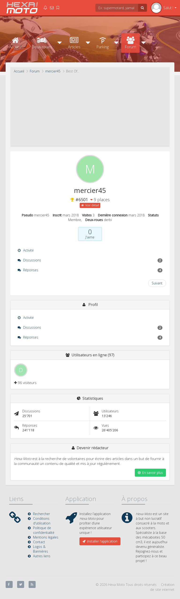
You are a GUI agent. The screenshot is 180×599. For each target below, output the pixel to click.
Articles (74, 43)
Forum (130, 43)
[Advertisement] (90, 109)
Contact (39, 542)
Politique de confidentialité (43, 530)
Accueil (15, 43)
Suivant (157, 283)
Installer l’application (99, 541)
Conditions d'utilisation (41, 520)
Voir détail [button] (90, 205)
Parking (102, 43)
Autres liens (41, 556)
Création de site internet (162, 587)
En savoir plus (150, 472)
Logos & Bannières (40, 549)
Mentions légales (45, 537)
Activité (26, 250)
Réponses (90, 270)
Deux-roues (42, 43)
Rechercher (41, 514)
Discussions (90, 260)
